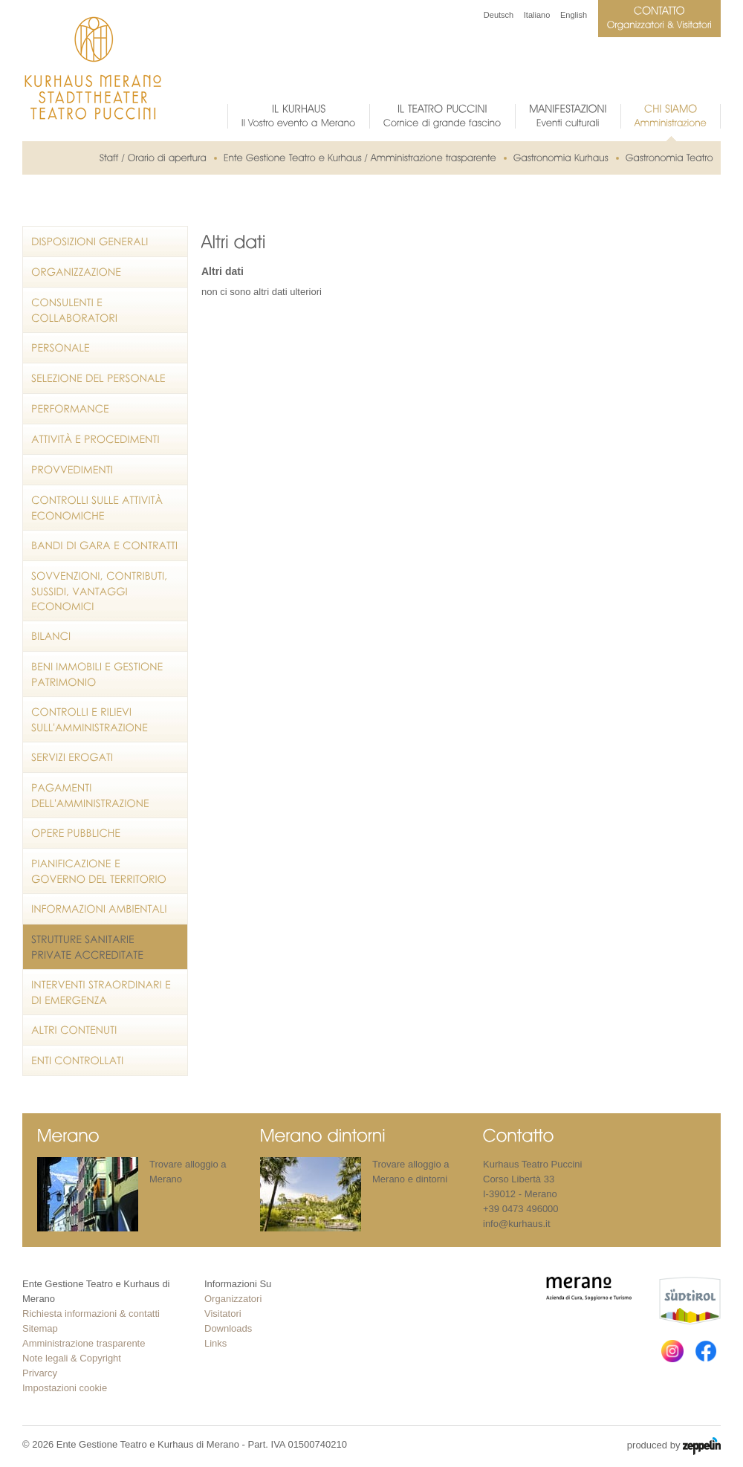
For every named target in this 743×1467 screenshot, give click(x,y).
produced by (674, 1446)
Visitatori (222, 1313)
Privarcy (39, 1373)
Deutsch (498, 14)
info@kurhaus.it (517, 1223)
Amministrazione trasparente (83, 1343)
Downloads (228, 1328)
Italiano (537, 14)
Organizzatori (233, 1298)
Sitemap (40, 1328)
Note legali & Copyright (71, 1358)
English (573, 14)
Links (215, 1343)
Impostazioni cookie (64, 1387)
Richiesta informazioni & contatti (91, 1313)
